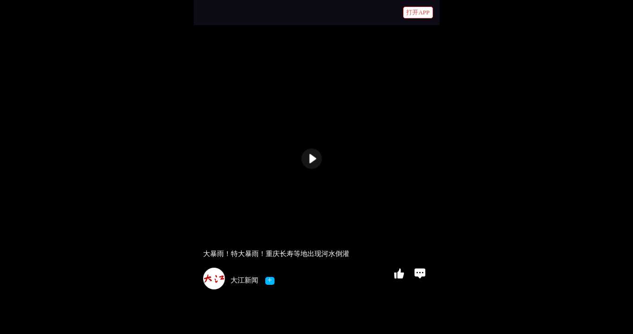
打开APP (417, 12)
